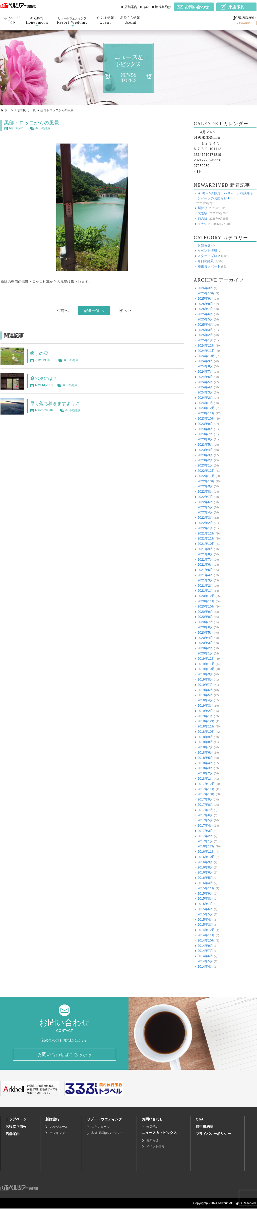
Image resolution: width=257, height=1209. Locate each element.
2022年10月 (206, 481)
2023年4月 (205, 450)
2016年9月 (205, 862)
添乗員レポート (209, 266)
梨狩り (202, 208)
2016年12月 (206, 846)
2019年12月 (206, 658)
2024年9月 (205, 361)
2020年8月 (205, 617)
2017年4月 (205, 825)
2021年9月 (205, 549)
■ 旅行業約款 (161, 7)
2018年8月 (205, 742)
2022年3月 (205, 517)
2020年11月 (206, 601)
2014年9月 (205, 945)
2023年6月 (205, 439)
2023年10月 (206, 418)
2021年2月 (205, 585)
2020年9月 (205, 611)
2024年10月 (206, 356)
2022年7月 (205, 497)
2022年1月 (205, 528)
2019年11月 (206, 663)
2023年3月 (205, 455)
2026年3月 (205, 288)
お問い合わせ (152, 1120)
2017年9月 (205, 799)
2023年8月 (205, 429)
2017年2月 (205, 836)
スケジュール (59, 1127)
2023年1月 (205, 465)
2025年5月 (205, 319)
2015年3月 (205, 924)
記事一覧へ (94, 310)
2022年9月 (205, 486)
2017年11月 (206, 789)
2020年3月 (205, 643)
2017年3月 (205, 831)
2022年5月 (205, 507)
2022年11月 (206, 476)
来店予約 (152, 1127)
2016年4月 (205, 883)
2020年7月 (205, 622)
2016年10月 (206, 857)
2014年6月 (205, 956)
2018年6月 (205, 752)
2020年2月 (205, 648)
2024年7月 (205, 371)
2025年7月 (205, 309)
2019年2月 (205, 710)
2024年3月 (205, 392)
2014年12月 (206, 930)
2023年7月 (205, 434)
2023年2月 (205, 460)
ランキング (57, 1133)
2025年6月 (205, 314)
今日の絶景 (42, 128)
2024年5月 (205, 382)
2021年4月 (205, 575)
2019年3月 (205, 705)
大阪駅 (202, 213)
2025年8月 (205, 303)
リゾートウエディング (104, 1120)
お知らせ (204, 245)
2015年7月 (205, 904)
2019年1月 (205, 716)
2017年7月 (205, 810)
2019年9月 (205, 674)
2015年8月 (205, 898)
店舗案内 (13, 1134)
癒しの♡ (40, 353)
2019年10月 (206, 669)
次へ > (125, 310)
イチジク (204, 223)
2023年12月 (206, 408)
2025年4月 (205, 324)
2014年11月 (206, 935)
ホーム (8, 110)
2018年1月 (205, 778)
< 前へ (63, 310)
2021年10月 (206, 544)
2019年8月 (205, 679)
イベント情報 (207, 250)
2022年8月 (205, 491)
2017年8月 (205, 805)
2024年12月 (206, 345)
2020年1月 (205, 653)
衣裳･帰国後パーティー (107, 1133)
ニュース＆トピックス (159, 1133)
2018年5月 (205, 758)
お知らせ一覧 (27, 110)
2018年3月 (205, 768)
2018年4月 (205, 763)
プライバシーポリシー (213, 1134)
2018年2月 (205, 773)
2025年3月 (205, 329)
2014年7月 (205, 951)
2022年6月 (205, 502)
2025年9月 (205, 298)
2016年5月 (205, 878)
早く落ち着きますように (57, 403)
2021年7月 (205, 559)
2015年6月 (205, 909)
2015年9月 (205, 893)
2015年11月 (206, 888)
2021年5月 (205, 570)
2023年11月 (206, 413)
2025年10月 (206, 293)
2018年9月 (205, 736)
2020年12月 (206, 596)
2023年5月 (205, 444)
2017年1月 (205, 841)
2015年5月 (205, 914)
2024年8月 (205, 366)
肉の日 (202, 218)
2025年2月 (205, 335)
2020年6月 (205, 627)
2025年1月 (205, 340)
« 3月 (198, 171)
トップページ (16, 1120)
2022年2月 (205, 523)
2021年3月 (205, 580)
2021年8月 (205, 554)
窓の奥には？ (45, 378)
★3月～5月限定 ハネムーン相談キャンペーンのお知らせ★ (225, 195)
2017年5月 (205, 820)
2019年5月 (205, 695)
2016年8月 (205, 867)
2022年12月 (206, 471)
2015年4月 (205, 919)
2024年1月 (205, 403)
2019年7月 (205, 684)
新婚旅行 (52, 1120)
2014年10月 (206, 940)
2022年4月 (205, 512)
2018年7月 (205, 747)
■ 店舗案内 (129, 7)
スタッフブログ (209, 256)
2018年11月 (206, 726)
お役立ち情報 (16, 1127)
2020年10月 (206, 606)
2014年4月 (205, 966)
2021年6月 (205, 564)
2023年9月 (205, 424)
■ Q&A (145, 7)
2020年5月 (205, 632)
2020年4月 (205, 637)
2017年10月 (206, 794)
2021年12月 (206, 533)
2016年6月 (205, 872)
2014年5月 (205, 961)
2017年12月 (206, 784)
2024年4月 (205, 387)
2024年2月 (205, 397)
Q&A (200, 1120)
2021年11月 (206, 538)
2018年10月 (206, 731)
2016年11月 (206, 851)
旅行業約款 (204, 1127)
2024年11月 (206, 350)
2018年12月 (206, 721)
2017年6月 (205, 815)
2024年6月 (205, 376)
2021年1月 (205, 590)
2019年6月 (205, 690)
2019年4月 (205, 700)
